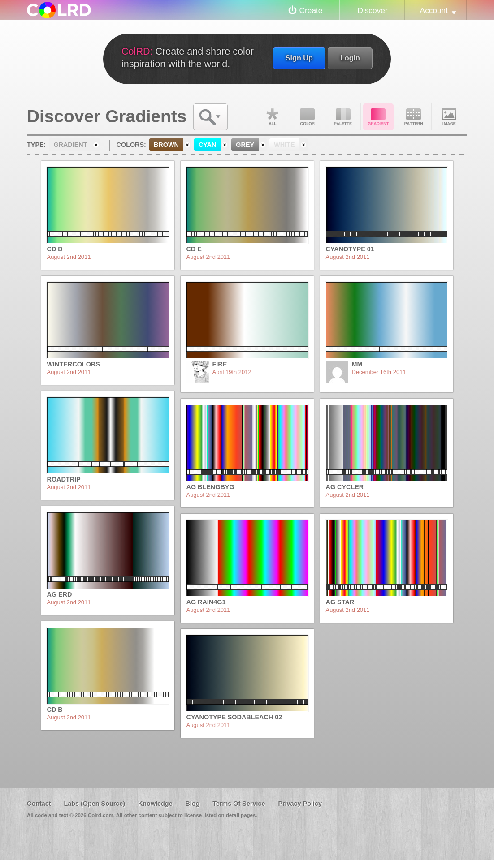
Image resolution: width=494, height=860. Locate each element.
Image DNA (449, 116)
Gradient (378, 116)
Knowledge (155, 803)
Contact (39, 803)
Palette (343, 116)
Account (434, 10)
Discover (372, 10)
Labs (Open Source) (94, 803)
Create (311, 10)
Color (307, 116)
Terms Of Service (238, 803)
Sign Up (299, 58)
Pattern (414, 116)
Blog (192, 803)
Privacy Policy (300, 803)
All (272, 116)
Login (350, 58)
